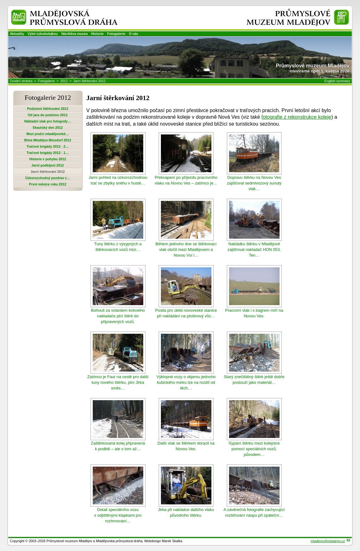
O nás (133, 34)
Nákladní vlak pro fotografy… (47, 121)
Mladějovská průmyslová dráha (56, 12)
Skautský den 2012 (47, 127)
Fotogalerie (116, 34)
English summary (337, 81)
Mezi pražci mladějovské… (48, 134)
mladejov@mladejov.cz (328, 541)
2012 (64, 81)
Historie (97, 34)
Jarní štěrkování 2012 (89, 81)
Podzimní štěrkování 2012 (47, 109)
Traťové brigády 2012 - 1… (48, 153)
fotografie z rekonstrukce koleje (296, 117)
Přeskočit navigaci (0, 0)
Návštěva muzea (75, 34)
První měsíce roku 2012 (47, 184)
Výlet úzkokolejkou (42, 34)
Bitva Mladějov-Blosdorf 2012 (47, 140)
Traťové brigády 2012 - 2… (48, 146)
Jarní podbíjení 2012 (48, 165)
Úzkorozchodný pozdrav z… (47, 178)
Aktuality (17, 34)
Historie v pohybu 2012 (47, 159)
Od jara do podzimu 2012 (48, 115)
